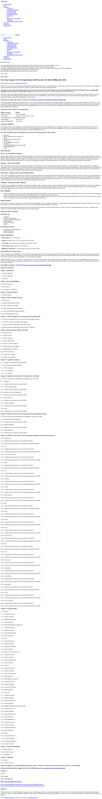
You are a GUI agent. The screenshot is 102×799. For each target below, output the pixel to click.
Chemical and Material (13, 10)
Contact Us (7, 24)
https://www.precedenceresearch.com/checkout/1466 (37, 265)
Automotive (10, 8)
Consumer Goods (11, 11)
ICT (8, 17)
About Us (6, 23)
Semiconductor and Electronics (15, 21)
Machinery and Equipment (14, 18)
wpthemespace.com (33, 797)
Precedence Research (21, 83)
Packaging (9, 20)
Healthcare (10, 15)
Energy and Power (11, 13)
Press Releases (7, 4)
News (5, 5)
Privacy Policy (7, 25)
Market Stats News (10, 797)
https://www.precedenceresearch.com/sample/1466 (52, 99)
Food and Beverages (12, 14)
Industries (6, 7)
